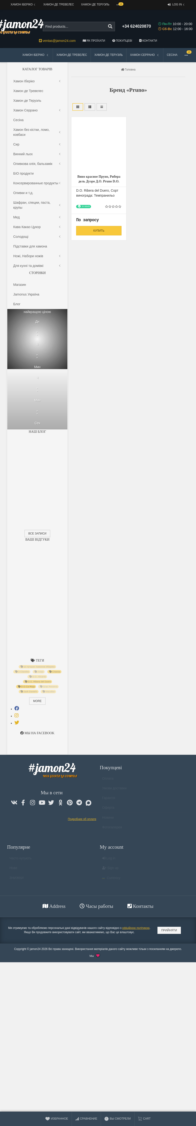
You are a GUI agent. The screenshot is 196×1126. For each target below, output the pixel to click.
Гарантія (108, 800)
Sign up (110, 870)
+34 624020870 (136, 26)
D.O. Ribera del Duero (38, 681)
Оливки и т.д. (23, 193)
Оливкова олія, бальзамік (37, 164)
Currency (111, 880)
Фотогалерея (112, 829)
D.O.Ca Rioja (26, 686)
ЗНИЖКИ (16, 880)
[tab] (16, 708)
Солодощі (37, 237)
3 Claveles (22, 671)
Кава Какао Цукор (37, 227)
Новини (108, 819)
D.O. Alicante (37, 676)
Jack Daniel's (28, 691)
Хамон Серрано (144, 55)
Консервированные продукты (37, 183)
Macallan (49, 691)
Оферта (108, 810)
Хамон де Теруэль (95, 4)
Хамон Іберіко (23, 4)
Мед (37, 217)
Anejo (39, 671)
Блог (16, 304)
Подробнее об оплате (82, 819)
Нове (13, 870)
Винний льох (37, 154)
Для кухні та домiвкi (37, 266)
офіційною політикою (136, 928)
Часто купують (20, 860)
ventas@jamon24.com (57, 41)
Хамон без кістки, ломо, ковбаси (37, 132)
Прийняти (169, 930)
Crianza (54, 671)
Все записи (37, 533)
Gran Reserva (49, 686)
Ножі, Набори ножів (37, 256)
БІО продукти (23, 173)
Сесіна (172, 55)
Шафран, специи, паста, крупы (37, 205)
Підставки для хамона (30, 246)
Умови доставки (114, 790)
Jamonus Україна (26, 294)
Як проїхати (94, 40)
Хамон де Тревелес (58, 4)
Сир (37, 144)
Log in (176, 5)
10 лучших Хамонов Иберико (38, 666)
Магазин (19, 285)
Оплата (107, 780)
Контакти (148, 40)
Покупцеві (122, 40)
